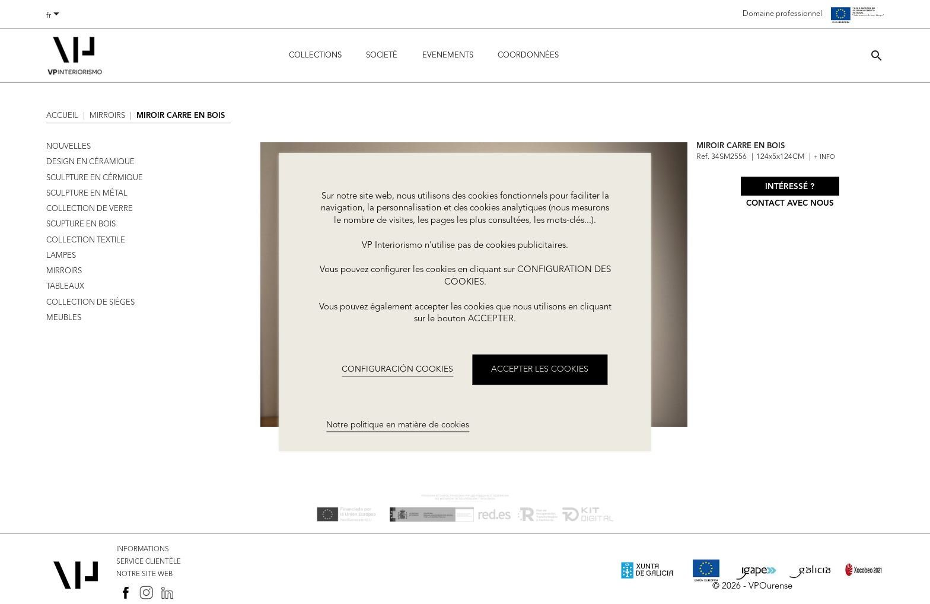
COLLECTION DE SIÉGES (90, 302)
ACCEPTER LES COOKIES (539, 369)
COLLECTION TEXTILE (85, 240)
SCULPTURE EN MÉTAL (87, 193)
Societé (381, 55)
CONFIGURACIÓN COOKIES (397, 369)
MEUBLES (63, 318)
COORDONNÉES (528, 55)
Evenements (447, 55)
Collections (315, 55)
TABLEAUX (65, 286)
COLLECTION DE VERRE (89, 209)
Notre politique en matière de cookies (397, 425)
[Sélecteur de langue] (54, 16)
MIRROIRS (64, 271)
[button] (877, 55)
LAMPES (61, 256)
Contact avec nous (790, 203)
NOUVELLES (68, 147)
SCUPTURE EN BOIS (81, 224)
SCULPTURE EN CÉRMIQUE (94, 178)
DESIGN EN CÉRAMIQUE (90, 162)
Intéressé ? (789, 187)
